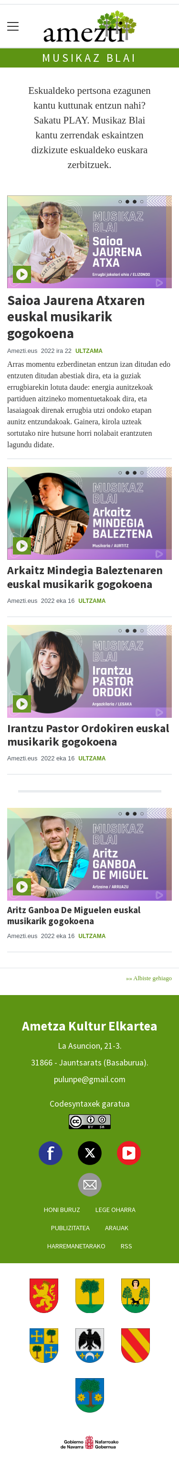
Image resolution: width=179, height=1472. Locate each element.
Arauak (116, 1227)
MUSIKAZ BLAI (89, 57)
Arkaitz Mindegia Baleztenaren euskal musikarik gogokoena (85, 577)
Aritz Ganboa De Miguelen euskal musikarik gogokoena (73, 915)
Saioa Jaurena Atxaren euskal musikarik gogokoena (76, 317)
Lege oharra (115, 1209)
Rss (126, 1246)
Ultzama (89, 351)
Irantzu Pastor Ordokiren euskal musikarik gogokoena (88, 735)
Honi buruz (62, 1209)
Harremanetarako (76, 1246)
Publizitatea (70, 1227)
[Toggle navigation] (13, 26)
